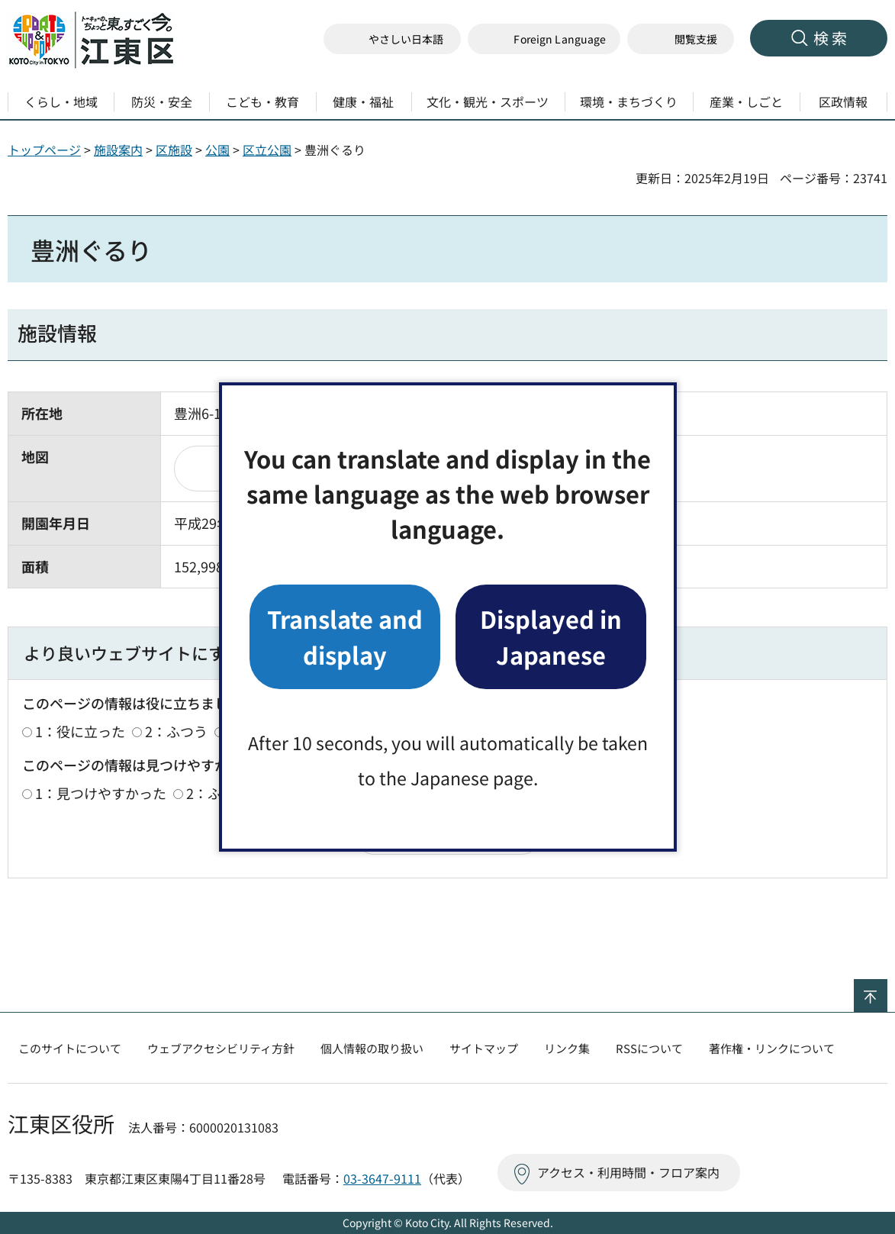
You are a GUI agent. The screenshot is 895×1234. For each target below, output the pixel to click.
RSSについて (649, 1048)
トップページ (44, 149)
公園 (217, 149)
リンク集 (567, 1048)
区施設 (174, 149)
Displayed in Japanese (551, 636)
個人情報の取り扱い (371, 1048)
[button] (544, 39)
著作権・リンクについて (772, 1048)
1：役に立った (80, 731)
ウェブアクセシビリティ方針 (221, 1048)
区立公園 (267, 149)
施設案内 (118, 149)
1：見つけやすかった (100, 793)
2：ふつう (176, 731)
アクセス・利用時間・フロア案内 (628, 1172)
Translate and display (345, 636)
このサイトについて (69, 1048)
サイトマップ (483, 1048)
